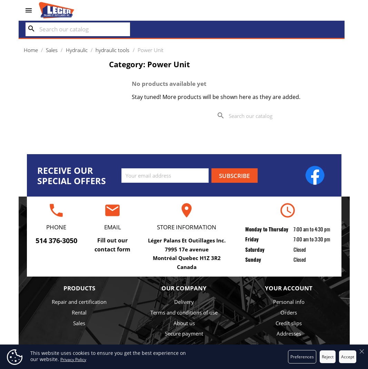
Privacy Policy (73, 359)
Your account (288, 288)
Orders (288, 312)
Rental (79, 312)
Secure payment (184, 333)
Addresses (289, 333)
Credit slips (289, 323)
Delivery (184, 301)
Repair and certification (79, 301)
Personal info (289, 301)
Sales (79, 323)
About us (184, 323)
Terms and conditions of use (184, 312)
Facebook (315, 175)
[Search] (78, 29)
